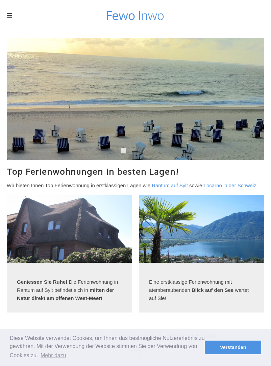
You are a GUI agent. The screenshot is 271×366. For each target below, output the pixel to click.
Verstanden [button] (233, 347)
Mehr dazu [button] (53, 355)
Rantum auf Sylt (170, 185)
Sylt (124, 152)
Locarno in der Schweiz (230, 185)
